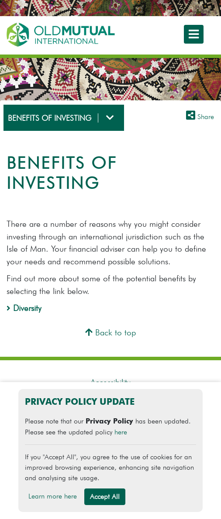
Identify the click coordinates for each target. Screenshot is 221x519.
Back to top (110, 333)
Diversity (24, 308)
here (120, 432)
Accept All (105, 496)
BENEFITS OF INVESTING (49, 118)
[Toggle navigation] (194, 34)
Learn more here (52, 496)
